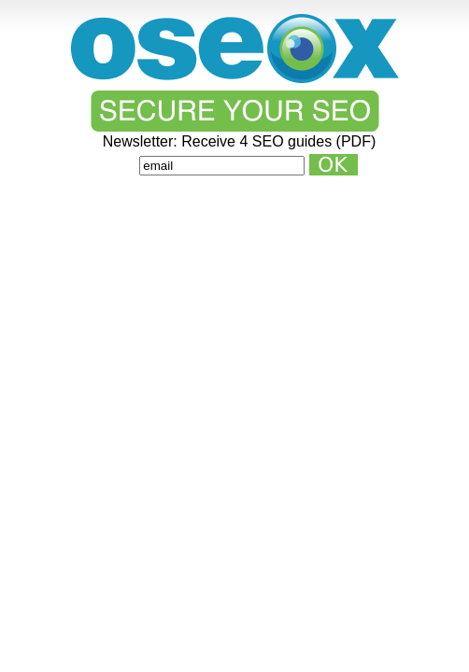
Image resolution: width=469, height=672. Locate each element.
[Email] (222, 165)
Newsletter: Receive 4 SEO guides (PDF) (240, 141)
